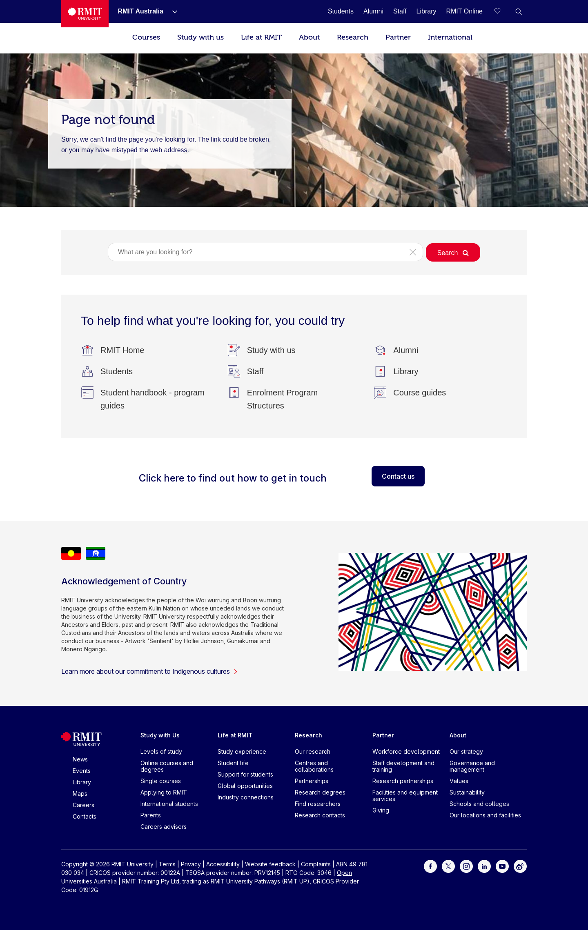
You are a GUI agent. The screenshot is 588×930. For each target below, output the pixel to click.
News (80, 759)
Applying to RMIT (163, 792)
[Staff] (400, 11)
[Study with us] (271, 350)
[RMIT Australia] (140, 11)
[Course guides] (419, 392)
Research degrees (320, 792)
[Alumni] (373, 11)
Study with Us (160, 735)
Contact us (398, 476)
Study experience (242, 751)
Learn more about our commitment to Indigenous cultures (149, 671)
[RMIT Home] (122, 350)
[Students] (340, 11)
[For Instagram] (466, 865)
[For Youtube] (502, 865)
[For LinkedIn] (484, 865)
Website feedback (270, 864)
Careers (83, 804)
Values (459, 780)
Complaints (316, 864)
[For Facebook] (430, 865)
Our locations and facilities (485, 815)
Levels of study (161, 751)
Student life (233, 762)
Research (352, 37)
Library (82, 782)
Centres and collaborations (314, 766)
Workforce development (406, 751)
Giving (380, 810)
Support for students (245, 774)
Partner (398, 37)
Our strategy (466, 751)
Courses (146, 37)
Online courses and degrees (166, 766)
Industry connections (246, 797)
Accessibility (223, 864)
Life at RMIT (261, 37)
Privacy (191, 864)
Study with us (200, 37)
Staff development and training (403, 766)
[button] (518, 11)
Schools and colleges (479, 803)
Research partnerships (402, 780)
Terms (167, 864)
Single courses (160, 780)
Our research (312, 751)
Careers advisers (163, 826)
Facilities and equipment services (405, 795)
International (450, 37)
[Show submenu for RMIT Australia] (171, 11)
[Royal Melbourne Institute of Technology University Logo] (85, 13)
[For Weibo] (520, 865)
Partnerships (311, 780)
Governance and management (472, 766)
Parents (150, 815)
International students (169, 803)
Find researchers (318, 803)
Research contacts (320, 815)
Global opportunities (245, 785)
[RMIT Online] (464, 11)
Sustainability (467, 792)
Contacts (84, 816)
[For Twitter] (448, 865)
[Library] (426, 11)
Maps (80, 793)
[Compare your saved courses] (502, 11)
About (309, 37)
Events (82, 770)
